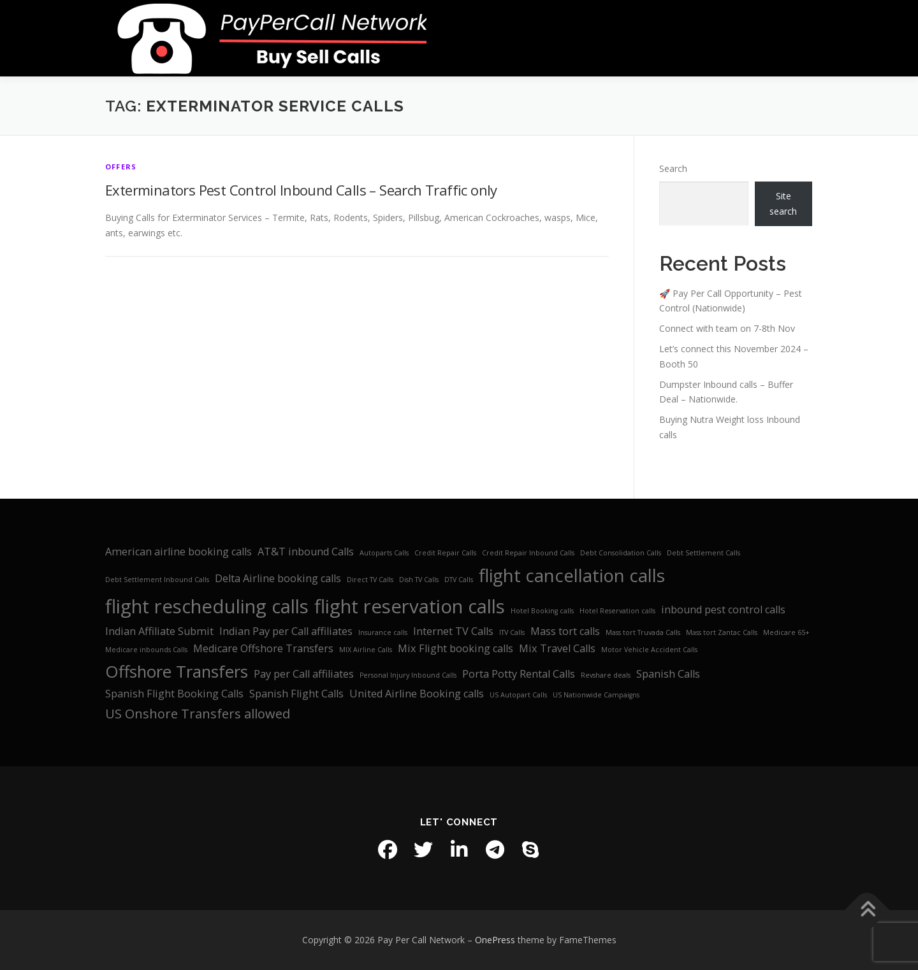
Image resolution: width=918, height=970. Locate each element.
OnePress (495, 940)
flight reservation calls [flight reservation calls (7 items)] (409, 606)
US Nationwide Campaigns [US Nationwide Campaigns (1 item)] (596, 694)
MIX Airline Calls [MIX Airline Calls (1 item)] (365, 649)
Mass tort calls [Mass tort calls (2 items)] (565, 631)
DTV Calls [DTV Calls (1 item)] (458, 579)
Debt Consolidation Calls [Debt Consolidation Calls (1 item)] (620, 552)
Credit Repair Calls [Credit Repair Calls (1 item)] (445, 552)
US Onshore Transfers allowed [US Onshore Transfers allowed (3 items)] (197, 713)
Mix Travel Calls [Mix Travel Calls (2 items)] (557, 648)
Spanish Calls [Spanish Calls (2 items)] (668, 674)
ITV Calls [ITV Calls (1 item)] (512, 632)
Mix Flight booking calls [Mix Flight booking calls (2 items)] (455, 648)
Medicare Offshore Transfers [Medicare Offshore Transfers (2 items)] (263, 648)
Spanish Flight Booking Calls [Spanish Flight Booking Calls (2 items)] (174, 694)
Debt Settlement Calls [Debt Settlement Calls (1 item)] (703, 552)
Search (673, 168)
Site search (783, 203)
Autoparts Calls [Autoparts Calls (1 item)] (384, 552)
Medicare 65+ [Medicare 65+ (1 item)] (786, 632)
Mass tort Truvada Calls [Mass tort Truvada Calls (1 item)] (643, 632)
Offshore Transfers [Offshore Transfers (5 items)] (176, 671)
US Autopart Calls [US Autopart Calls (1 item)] (518, 694)
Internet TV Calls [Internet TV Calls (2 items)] (453, 631)
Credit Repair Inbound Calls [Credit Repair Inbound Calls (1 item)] (528, 552)
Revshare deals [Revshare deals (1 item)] (605, 675)
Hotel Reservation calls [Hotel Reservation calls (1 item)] (617, 610)
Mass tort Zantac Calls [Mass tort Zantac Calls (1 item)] (721, 632)
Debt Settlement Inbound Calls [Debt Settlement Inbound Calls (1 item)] (157, 579)
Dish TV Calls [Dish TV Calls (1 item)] (419, 579)
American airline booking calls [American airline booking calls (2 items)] (178, 552)
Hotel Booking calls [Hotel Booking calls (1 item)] (542, 610)
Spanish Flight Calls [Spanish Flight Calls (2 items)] (296, 694)
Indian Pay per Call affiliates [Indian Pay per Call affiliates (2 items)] (286, 631)
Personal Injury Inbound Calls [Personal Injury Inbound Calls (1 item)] (408, 675)
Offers (120, 166)
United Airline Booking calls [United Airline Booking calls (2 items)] (416, 694)
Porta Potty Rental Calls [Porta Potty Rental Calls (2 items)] (518, 674)
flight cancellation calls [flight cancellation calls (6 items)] (572, 575)
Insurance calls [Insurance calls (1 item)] (382, 632)
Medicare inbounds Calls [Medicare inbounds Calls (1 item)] (146, 649)
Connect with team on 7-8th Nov (727, 328)
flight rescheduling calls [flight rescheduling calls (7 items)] (207, 606)
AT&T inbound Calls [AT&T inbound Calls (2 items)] (306, 552)
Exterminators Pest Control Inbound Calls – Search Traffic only (301, 189)
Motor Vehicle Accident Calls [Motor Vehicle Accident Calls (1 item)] (649, 649)
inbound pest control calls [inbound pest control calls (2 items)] (723, 610)
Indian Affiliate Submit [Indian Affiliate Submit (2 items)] (159, 631)
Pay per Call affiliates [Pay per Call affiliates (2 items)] (304, 674)
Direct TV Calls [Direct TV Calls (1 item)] (370, 579)
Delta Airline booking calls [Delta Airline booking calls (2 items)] (278, 578)
